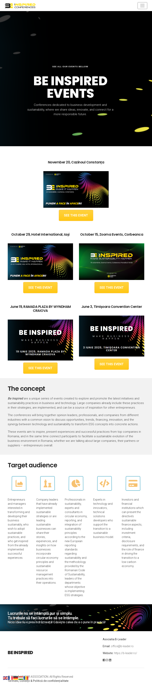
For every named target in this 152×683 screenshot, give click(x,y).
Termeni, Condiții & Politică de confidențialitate (38, 680)
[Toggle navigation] (142, 5)
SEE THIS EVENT (76, 215)
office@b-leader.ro (122, 646)
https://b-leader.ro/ (125, 653)
